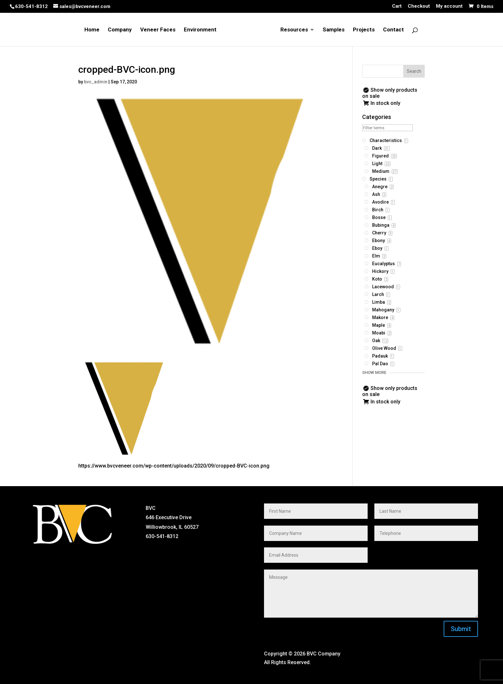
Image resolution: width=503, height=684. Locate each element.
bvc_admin (95, 81)
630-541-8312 (31, 6)
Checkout (419, 6)
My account (449, 6)
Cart (397, 6)
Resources (294, 30)
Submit (461, 629)
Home (91, 30)
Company (120, 30)
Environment (200, 30)
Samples (334, 30)
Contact (393, 30)
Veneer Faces (157, 30)
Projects (364, 30)
